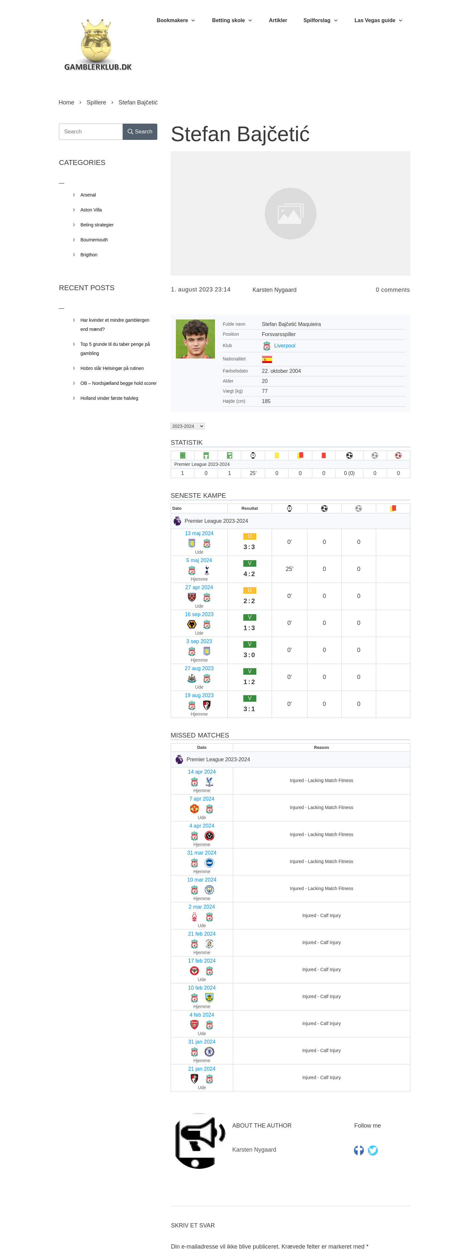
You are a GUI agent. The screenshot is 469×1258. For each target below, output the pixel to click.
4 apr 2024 (186, 693)
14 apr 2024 (187, 667)
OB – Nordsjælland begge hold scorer (118, 383)
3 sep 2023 (186, 583)
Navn (179, 1054)
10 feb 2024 (187, 769)
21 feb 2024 (187, 743)
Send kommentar (381, 1223)
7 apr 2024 (186, 680)
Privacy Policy (271, 1243)
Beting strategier (97, 224)
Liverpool (284, 345)
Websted (182, 1139)
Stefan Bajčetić (240, 134)
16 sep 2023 (188, 570)
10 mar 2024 (188, 718)
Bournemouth (94, 239)
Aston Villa (91, 209)
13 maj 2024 (188, 532)
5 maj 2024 (186, 545)
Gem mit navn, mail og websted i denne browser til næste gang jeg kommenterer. (282, 1194)
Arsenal (88, 194)
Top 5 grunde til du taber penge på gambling (115, 349)
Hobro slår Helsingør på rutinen (112, 368)
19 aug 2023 (188, 608)
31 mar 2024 (188, 705)
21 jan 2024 (187, 807)
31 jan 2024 (187, 794)
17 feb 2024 (187, 756)
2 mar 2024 (187, 731)
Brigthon (88, 254)
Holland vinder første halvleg (109, 398)
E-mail (181, 1096)
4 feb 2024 (186, 781)
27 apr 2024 (187, 557)
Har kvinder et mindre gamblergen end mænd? (114, 325)
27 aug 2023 (188, 595)
